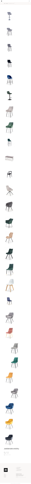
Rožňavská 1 (18, 468)
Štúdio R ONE (13, 483)
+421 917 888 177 (19, 467)
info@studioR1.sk (19, 470)
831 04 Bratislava (19, 469)
